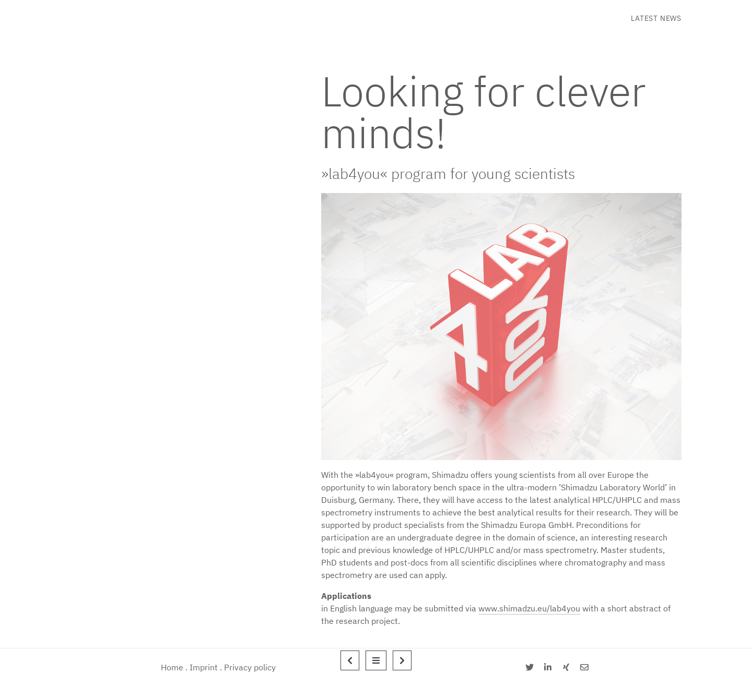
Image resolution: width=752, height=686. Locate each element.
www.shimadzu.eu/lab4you (529, 608)
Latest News (656, 18)
